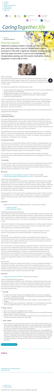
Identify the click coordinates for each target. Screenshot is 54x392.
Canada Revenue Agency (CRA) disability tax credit (18, 176)
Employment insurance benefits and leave (16, 175)
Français (6, 2)
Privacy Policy (8, 387)
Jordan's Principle (11, 207)
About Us (6, 10)
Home (5, 3)
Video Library (8, 7)
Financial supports (9, 39)
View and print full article (9, 344)
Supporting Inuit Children (14, 209)
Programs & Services (10, 5)
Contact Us (7, 385)
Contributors (7, 8)
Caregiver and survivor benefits (13, 276)
